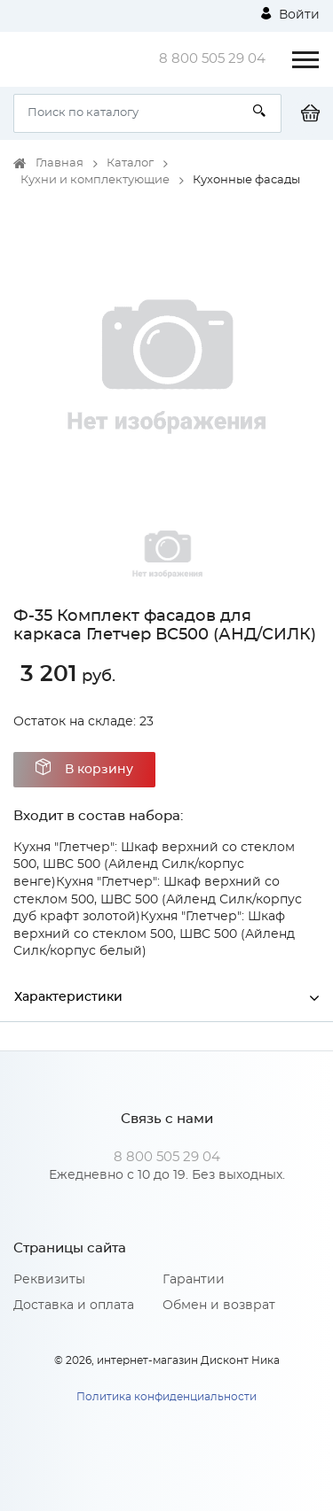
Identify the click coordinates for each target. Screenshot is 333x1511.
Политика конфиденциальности (166, 1396)
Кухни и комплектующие (95, 180)
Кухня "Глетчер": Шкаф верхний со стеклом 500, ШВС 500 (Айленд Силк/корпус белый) (154, 933)
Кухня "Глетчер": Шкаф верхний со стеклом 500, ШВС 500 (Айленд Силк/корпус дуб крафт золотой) (157, 899)
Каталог (130, 163)
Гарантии (194, 1280)
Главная (59, 163)
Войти (290, 14)
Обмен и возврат (219, 1305)
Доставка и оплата (73, 1305)
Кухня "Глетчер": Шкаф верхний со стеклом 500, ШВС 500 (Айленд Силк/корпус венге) (154, 864)
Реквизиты (49, 1280)
